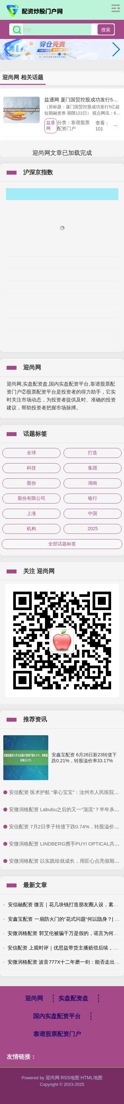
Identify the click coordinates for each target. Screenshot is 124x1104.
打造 (92, 452)
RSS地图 (70, 1077)
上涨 (31, 513)
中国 (92, 513)
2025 (93, 528)
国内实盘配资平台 (57, 1016)
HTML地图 (92, 1077)
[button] (116, 49)
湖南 (92, 483)
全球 (31, 452)
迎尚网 (34, 998)
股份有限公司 (31, 498)
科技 (31, 467)
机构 (31, 528)
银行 (92, 498)
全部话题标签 (62, 543)
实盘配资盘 (73, 998)
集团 (92, 467)
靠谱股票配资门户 (57, 1034)
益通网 (50, 126)
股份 (31, 483)
